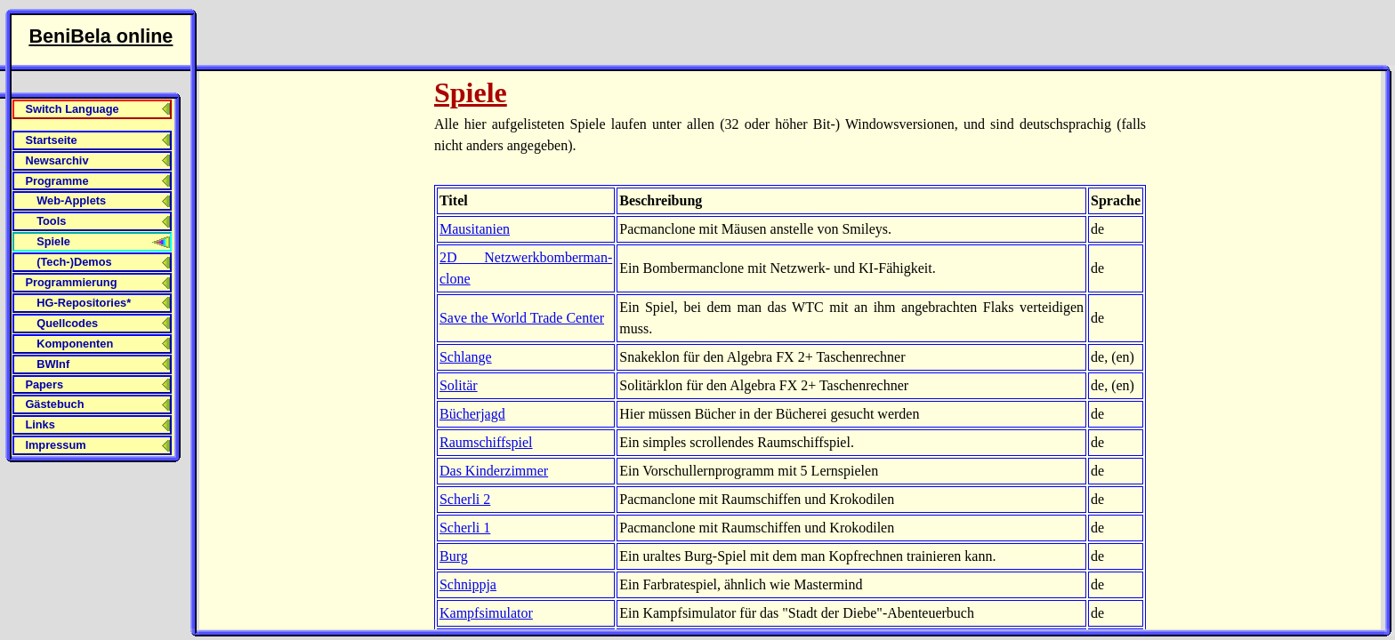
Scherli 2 (464, 499)
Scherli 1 (464, 527)
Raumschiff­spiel (486, 442)
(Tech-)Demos (73, 261)
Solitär (458, 385)
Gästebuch (54, 404)
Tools (51, 221)
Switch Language (71, 109)
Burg (453, 556)
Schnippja (467, 584)
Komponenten (74, 343)
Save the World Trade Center (521, 317)
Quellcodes (67, 323)
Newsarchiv (56, 160)
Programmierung (71, 282)
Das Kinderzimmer (493, 470)
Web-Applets (71, 200)
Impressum (55, 445)
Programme (56, 181)
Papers (44, 384)
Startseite (51, 140)
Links (39, 424)
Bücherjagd (472, 413)
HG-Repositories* (83, 302)
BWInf (52, 364)
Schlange (465, 356)
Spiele (53, 241)
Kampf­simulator (486, 612)
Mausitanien (474, 228)
